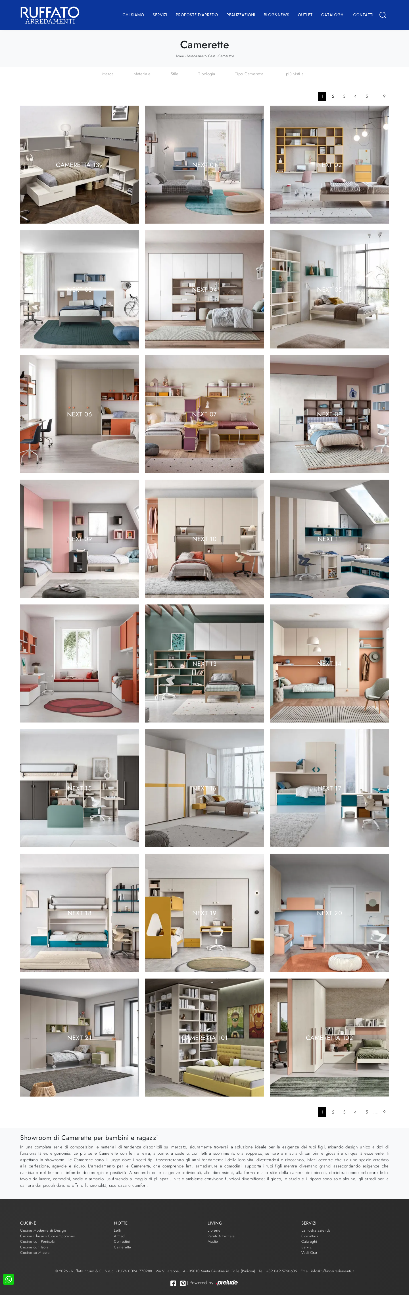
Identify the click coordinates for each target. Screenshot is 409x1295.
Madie (213, 1241)
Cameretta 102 (329, 1037)
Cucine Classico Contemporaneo (47, 1236)
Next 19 (204, 912)
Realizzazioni (241, 15)
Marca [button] (108, 74)
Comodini (122, 1241)
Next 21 (79, 1037)
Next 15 (79, 788)
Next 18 (79, 912)
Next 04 (204, 289)
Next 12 (79, 663)
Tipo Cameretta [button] (249, 74)
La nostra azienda (316, 1230)
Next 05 (329, 289)
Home (179, 56)
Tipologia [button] (206, 74)
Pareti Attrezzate (221, 1236)
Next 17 (329, 788)
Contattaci (309, 1236)
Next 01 (204, 164)
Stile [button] (175, 74)
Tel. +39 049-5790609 (279, 1271)
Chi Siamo (133, 15)
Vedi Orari (309, 1252)
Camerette (226, 56)
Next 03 (79, 289)
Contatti (363, 15)
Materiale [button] (142, 74)
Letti (117, 1230)
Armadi (120, 1236)
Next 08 (329, 413)
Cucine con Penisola (37, 1241)
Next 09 (79, 538)
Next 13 (204, 663)
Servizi (160, 15)
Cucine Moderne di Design (43, 1230)
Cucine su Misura (34, 1252)
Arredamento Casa (201, 56)
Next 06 (79, 413)
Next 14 (329, 663)
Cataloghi (333, 15)
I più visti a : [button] (295, 74)
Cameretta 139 (79, 164)
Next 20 (329, 912)
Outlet (305, 15)
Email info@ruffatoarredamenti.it (327, 1271)
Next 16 (204, 788)
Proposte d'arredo (197, 15)
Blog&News (276, 15)
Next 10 (204, 538)
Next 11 (329, 538)
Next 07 (204, 413)
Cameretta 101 (204, 1037)
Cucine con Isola (34, 1247)
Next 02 (329, 164)
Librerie (214, 1230)
